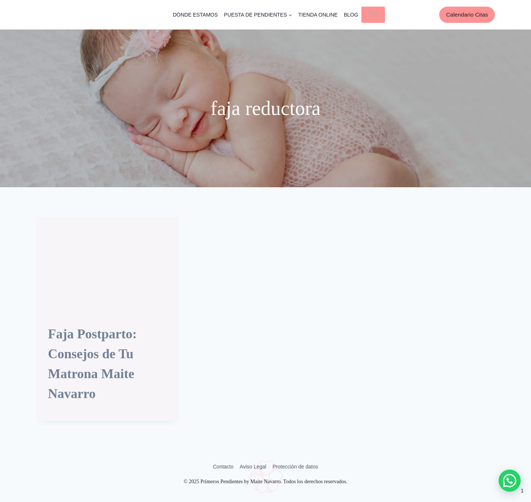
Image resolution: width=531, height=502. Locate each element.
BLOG (351, 15)
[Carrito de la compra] (373, 14)
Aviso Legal (253, 467)
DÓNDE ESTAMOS (195, 15)
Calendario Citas (467, 14)
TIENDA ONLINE (318, 15)
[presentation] (107, 264)
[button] (510, 481)
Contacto (223, 467)
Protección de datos (295, 467)
